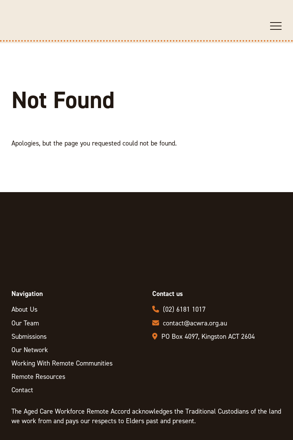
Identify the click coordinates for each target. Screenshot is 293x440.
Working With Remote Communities (62, 363)
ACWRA (41, 40)
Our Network (29, 349)
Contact (22, 390)
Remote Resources (38, 376)
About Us (24, 309)
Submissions (29, 336)
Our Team (25, 323)
